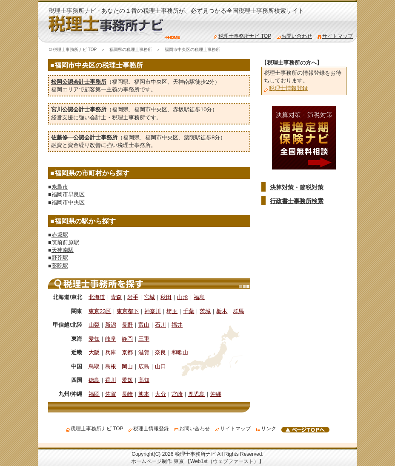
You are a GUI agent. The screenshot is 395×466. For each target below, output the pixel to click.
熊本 (143, 394)
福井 (177, 325)
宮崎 (177, 394)
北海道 (97, 297)
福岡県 (120, 82)
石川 (160, 325)
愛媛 (127, 380)
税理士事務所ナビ (195, 454)
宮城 (149, 297)
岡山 (127, 366)
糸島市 (60, 187)
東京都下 (128, 311)
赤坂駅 (181, 109)
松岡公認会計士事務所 (78, 82)
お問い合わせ (294, 36)
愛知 (94, 339)
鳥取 (94, 366)
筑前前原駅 (65, 242)
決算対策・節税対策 (296, 187)
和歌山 (180, 352)
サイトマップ (335, 36)
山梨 (94, 325)
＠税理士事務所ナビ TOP (73, 49)
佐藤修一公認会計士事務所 (84, 137)
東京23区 (100, 311)
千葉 (188, 311)
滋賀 (143, 352)
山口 (160, 366)
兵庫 (110, 352)
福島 (199, 297)
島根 (110, 366)
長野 (127, 325)
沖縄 (215, 394)
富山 (143, 325)
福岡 (94, 394)
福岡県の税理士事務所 (130, 49)
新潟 (110, 325)
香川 (110, 380)
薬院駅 (192, 137)
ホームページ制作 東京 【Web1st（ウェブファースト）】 (197, 461)
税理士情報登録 (286, 88)
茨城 (205, 311)
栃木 (221, 311)
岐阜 (110, 339)
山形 (182, 297)
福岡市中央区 (150, 82)
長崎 (127, 394)
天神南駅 (184, 82)
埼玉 (171, 311)
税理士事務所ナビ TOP (242, 36)
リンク (266, 429)
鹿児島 (196, 394)
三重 (143, 339)
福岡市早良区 (68, 194)
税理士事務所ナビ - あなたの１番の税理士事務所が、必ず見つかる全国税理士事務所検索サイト (176, 10)
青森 (116, 297)
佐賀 (110, 394)
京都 (127, 352)
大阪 (94, 352)
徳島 (94, 380)
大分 (160, 394)
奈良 (160, 352)
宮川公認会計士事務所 (78, 109)
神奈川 (152, 311)
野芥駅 (60, 257)
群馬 (238, 311)
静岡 (127, 339)
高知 (143, 380)
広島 (143, 366)
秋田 (166, 297)
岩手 (132, 297)
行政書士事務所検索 (296, 201)
